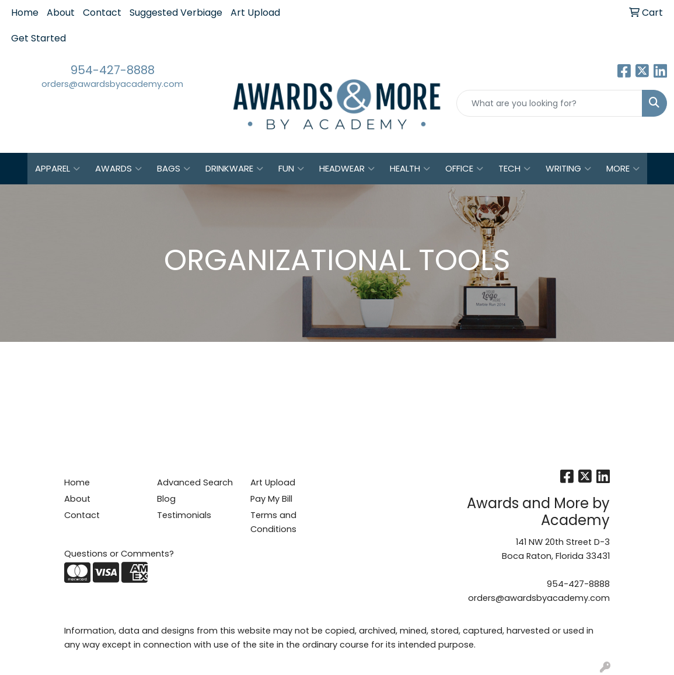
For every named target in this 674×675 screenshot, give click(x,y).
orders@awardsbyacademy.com (112, 84)
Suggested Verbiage (176, 12)
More (623, 169)
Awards (118, 169)
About (61, 12)
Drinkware (234, 169)
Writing (568, 169)
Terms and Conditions (273, 522)
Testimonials (184, 515)
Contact (102, 12)
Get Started (38, 38)
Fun (291, 169)
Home (25, 12)
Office (464, 169)
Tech (514, 169)
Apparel (57, 169)
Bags (173, 169)
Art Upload (255, 12)
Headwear (347, 169)
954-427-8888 (113, 70)
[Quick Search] (549, 103)
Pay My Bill (271, 499)
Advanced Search (195, 482)
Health (410, 169)
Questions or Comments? (119, 553)
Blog (166, 499)
